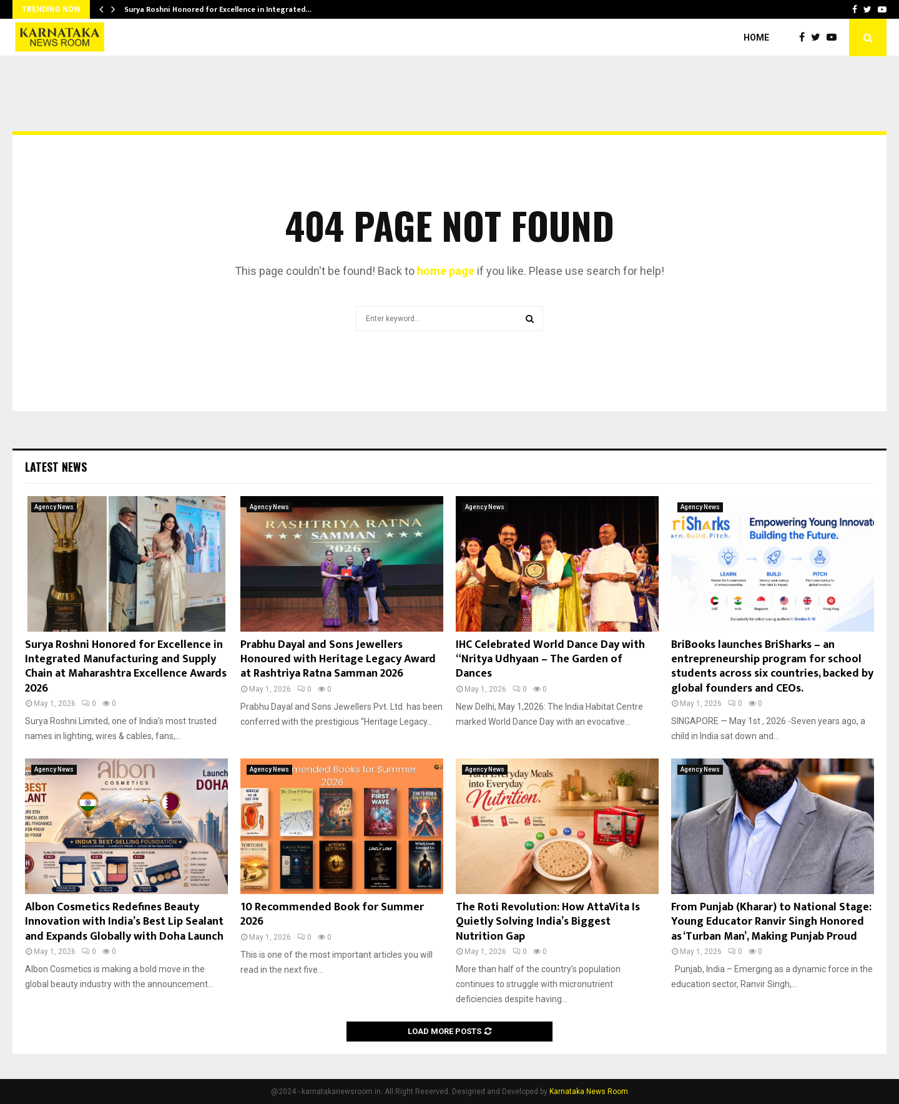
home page (445, 270)
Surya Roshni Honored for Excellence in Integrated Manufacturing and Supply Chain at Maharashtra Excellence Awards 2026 (126, 666)
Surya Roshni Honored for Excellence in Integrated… (218, 9)
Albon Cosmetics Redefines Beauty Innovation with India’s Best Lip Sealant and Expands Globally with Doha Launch (124, 922)
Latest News (56, 467)
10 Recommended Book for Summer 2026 (332, 914)
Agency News (54, 507)
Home (756, 37)
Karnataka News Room (588, 1091)
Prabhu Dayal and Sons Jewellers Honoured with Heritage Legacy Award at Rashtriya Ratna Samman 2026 (338, 659)
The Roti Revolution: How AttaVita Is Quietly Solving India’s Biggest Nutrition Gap (548, 922)
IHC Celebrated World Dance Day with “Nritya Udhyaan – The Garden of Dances (550, 659)
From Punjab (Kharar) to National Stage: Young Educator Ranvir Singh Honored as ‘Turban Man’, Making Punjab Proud (771, 922)
